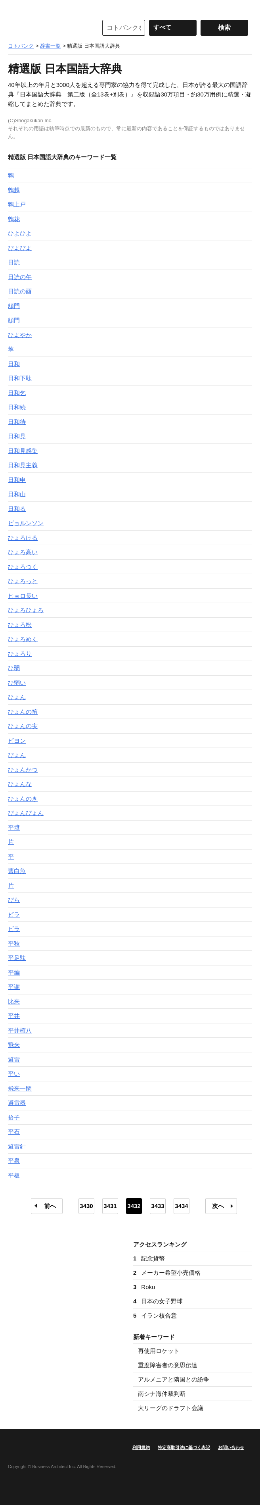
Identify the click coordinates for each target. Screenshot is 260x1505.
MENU (16, 8)
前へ (50, 1205)
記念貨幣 (149, 1258)
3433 (157, 1205)
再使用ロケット (159, 1350)
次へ (218, 1205)
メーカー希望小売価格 (167, 1272)
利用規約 (141, 1447)
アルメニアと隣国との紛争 (173, 1379)
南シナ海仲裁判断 (161, 1393)
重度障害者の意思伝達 (167, 1365)
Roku (144, 1287)
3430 (86, 1205)
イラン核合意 (155, 1315)
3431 (110, 1205)
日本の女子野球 (158, 1301)
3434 (181, 1205)
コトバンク (47, 28)
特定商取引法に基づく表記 (184, 1447)
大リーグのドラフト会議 (170, 1408)
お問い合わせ (231, 1447)
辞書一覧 (50, 46)
